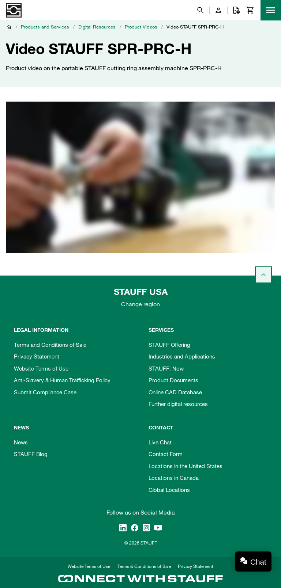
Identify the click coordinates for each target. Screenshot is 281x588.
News (21, 442)
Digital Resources (97, 27)
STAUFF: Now (166, 368)
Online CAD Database (175, 392)
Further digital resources (178, 404)
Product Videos (141, 27)
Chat (258, 562)
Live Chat (160, 442)
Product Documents (173, 380)
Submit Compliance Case (45, 392)
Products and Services (45, 27)
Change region (140, 304)
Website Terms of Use (41, 368)
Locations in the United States (185, 466)
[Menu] (271, 10)
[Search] (200, 10)
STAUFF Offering (169, 344)
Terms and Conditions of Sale (50, 344)
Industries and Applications (182, 356)
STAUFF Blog (31, 454)
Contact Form (166, 454)
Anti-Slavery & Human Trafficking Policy (62, 380)
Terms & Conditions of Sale (144, 566)
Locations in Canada (174, 477)
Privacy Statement (36, 356)
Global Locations (169, 489)
